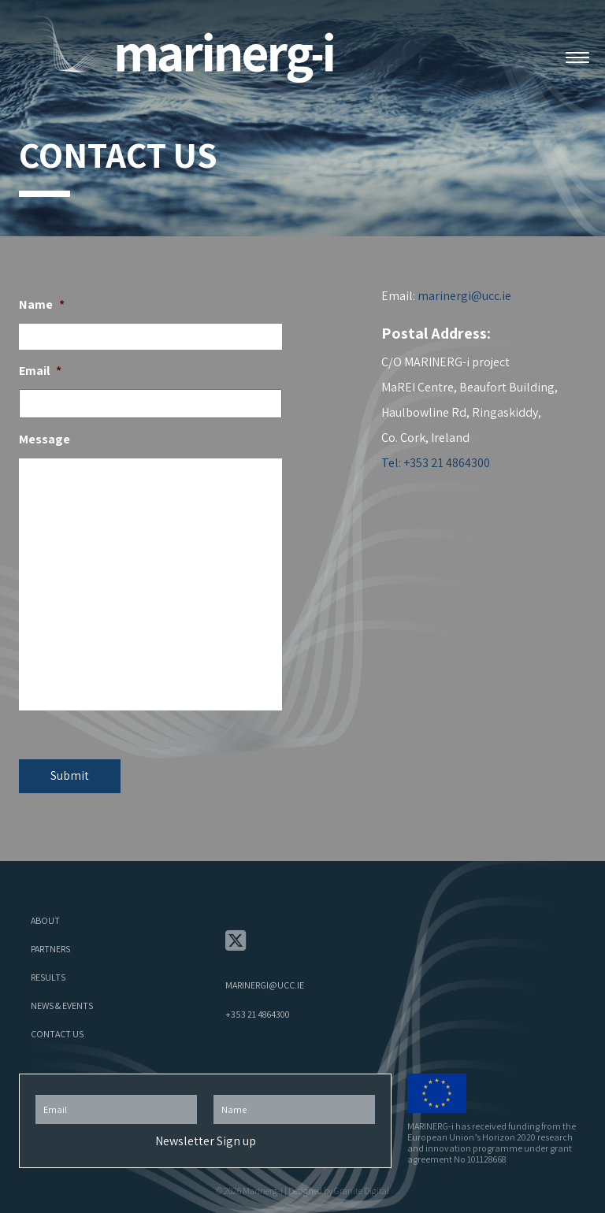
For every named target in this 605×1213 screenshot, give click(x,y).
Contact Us (57, 1034)
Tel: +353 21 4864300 (435, 462)
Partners (50, 949)
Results (48, 977)
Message (44, 439)
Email (40, 371)
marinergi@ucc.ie (464, 295)
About (45, 920)
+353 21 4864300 (257, 1014)
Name (42, 305)
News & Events (62, 1005)
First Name (294, 1090)
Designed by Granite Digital (338, 1190)
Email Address (116, 1090)
